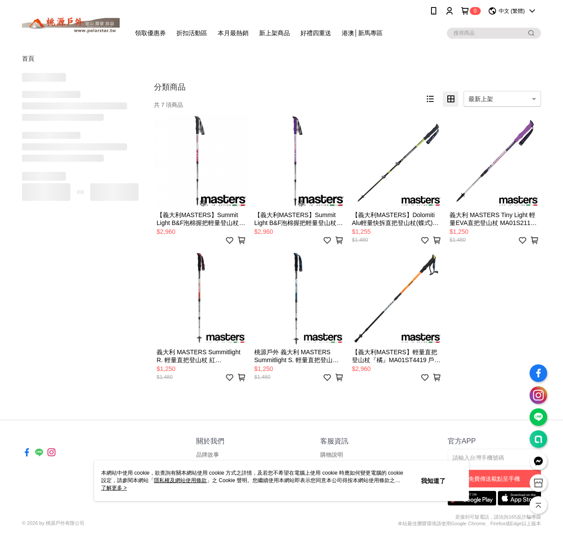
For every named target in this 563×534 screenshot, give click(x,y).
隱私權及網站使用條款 (180, 480)
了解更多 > (114, 488)
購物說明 (331, 454)
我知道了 (433, 480)
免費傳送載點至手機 (494, 479)
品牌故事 (207, 454)
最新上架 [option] (480, 98)
